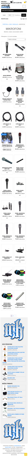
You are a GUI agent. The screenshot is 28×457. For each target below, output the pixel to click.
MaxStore (8, 447)
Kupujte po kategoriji (7, 10)
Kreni (23, 15)
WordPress (17, 445)
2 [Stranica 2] (13, 315)
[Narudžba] (16, 39)
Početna (5, 24)
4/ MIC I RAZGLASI (13, 24)
